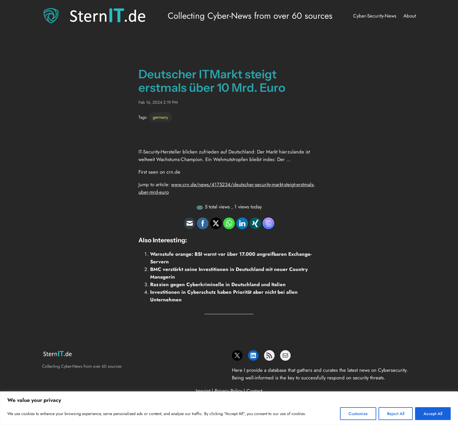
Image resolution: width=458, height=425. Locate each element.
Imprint (203, 390)
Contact (254, 390)
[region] (229, 408)
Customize (358, 414)
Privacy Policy (228, 390)
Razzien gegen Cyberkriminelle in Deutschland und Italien (218, 284)
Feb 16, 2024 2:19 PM (158, 102)
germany (160, 117)
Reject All (395, 414)
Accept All (433, 414)
